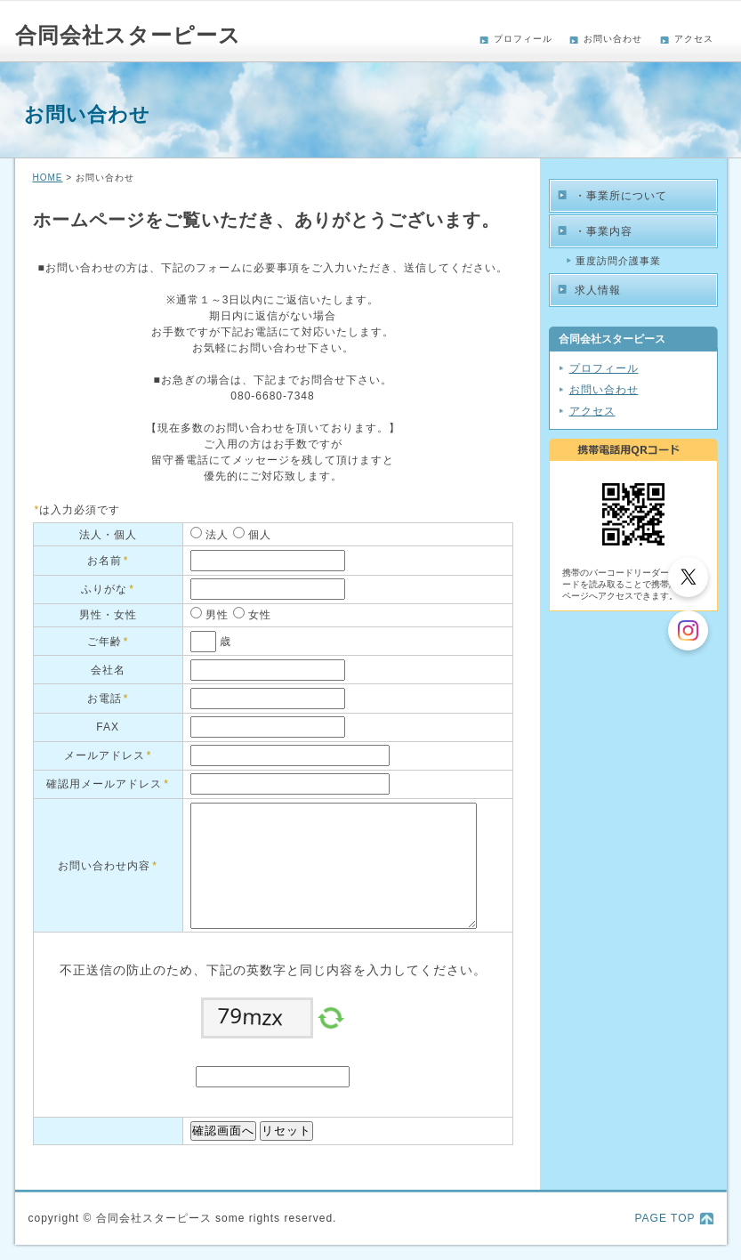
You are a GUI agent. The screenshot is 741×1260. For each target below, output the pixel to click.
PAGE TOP (664, 1218)
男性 (215, 615)
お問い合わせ (613, 39)
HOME (48, 177)
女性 (258, 615)
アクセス (693, 39)
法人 (215, 535)
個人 (258, 535)
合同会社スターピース (128, 35)
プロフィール (523, 39)
